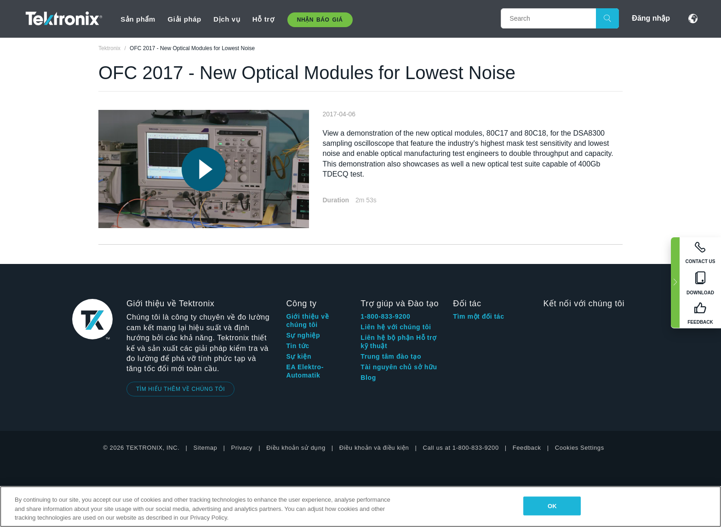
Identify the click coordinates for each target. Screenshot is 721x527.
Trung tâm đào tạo (390, 356)
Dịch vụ (226, 19)
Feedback (527, 447)
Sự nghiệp (303, 335)
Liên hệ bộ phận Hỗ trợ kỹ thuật (398, 341)
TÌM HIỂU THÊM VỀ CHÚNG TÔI (180, 389)
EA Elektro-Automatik (305, 371)
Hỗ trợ (263, 19)
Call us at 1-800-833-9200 (460, 447)
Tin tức (297, 345)
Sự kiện (298, 356)
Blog (368, 377)
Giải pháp (184, 19)
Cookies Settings (579, 447)
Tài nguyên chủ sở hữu (398, 367)
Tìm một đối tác (478, 316)
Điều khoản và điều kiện (374, 447)
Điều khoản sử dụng (296, 447)
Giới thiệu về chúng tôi (307, 320)
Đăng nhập (651, 18)
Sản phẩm (137, 19)
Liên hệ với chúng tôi (395, 327)
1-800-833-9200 (385, 316)
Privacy (241, 447)
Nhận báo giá (320, 20)
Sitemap (205, 447)
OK (552, 505)
